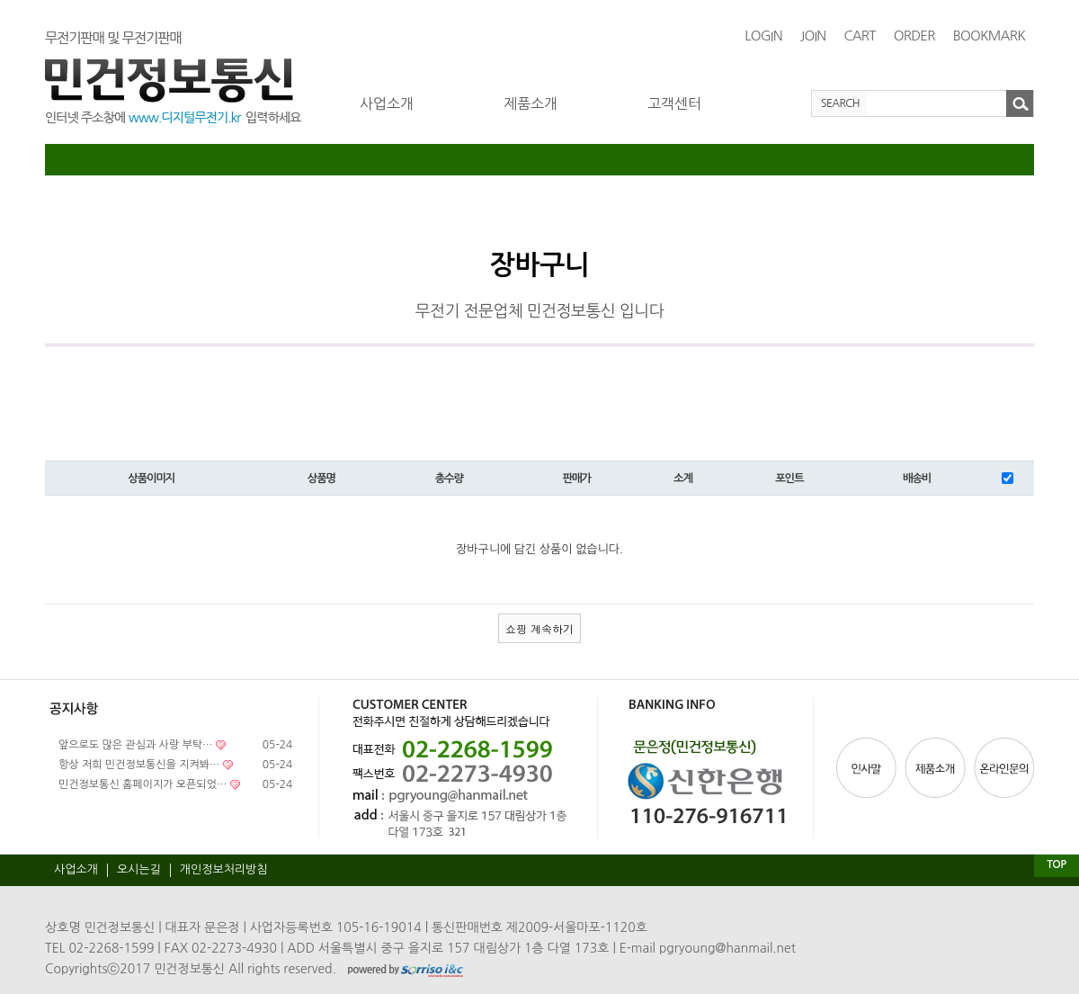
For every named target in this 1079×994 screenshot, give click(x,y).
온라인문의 (1002, 768)
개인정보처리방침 (224, 869)
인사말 (868, 768)
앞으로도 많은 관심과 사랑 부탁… (135, 744)
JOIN (813, 35)
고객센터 (674, 103)
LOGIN (763, 35)
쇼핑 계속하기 (539, 628)
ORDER (914, 35)
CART (859, 35)
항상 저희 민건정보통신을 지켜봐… (138, 764)
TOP (1056, 864)
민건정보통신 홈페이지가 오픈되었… (142, 784)
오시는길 (139, 869)
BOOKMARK (989, 35)
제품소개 (530, 103)
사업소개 (387, 103)
